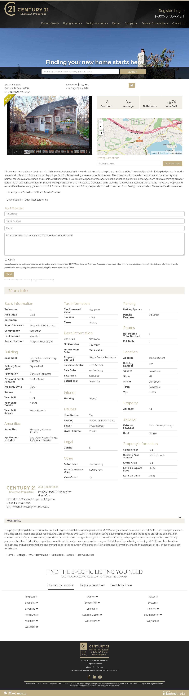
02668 (70, 554)
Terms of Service (46, 280)
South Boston (151, 614)
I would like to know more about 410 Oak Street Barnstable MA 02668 (94, 244)
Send (9, 274)
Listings (21, 554)
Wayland (152, 620)
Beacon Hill (91, 602)
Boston (152, 602)
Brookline (30, 608)
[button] (133, 71)
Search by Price (121, 585)
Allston (151, 596)
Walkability (14, 520)
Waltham (30, 620)
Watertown (91, 620)
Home (10, 554)
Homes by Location (61, 585)
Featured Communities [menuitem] (155, 23)
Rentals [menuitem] (116, 23)
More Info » (44, 495)
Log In (179, 11)
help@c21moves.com (95, 664)
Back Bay (30, 602)
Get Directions (172, 163)
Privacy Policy (68, 268)
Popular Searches (92, 585)
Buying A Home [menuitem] (72, 23)
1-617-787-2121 (22, 502)
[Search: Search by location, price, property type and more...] (80, 71)
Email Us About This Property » (55, 491)
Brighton (30, 596)
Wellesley (30, 626)
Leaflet (154, 153)
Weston (91, 596)
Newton (151, 608)
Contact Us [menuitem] (178, 23)
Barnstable (42, 554)
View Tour (94, 381)
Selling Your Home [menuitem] (97, 23)
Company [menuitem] (131, 23)
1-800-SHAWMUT (170, 16)
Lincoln (91, 608)
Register (165, 11)
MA (31, 554)
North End (30, 614)
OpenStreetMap (166, 153)
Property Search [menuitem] (50, 23)
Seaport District (90, 614)
